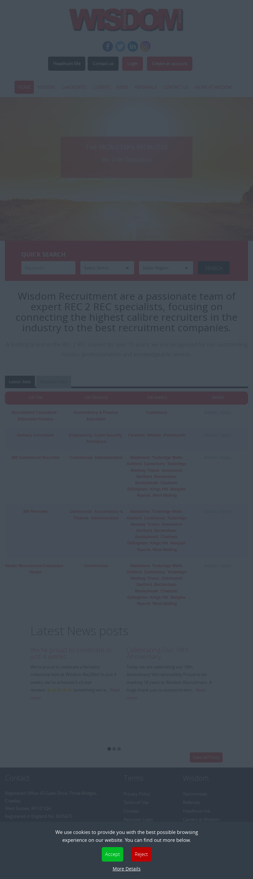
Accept (112, 854)
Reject (141, 854)
